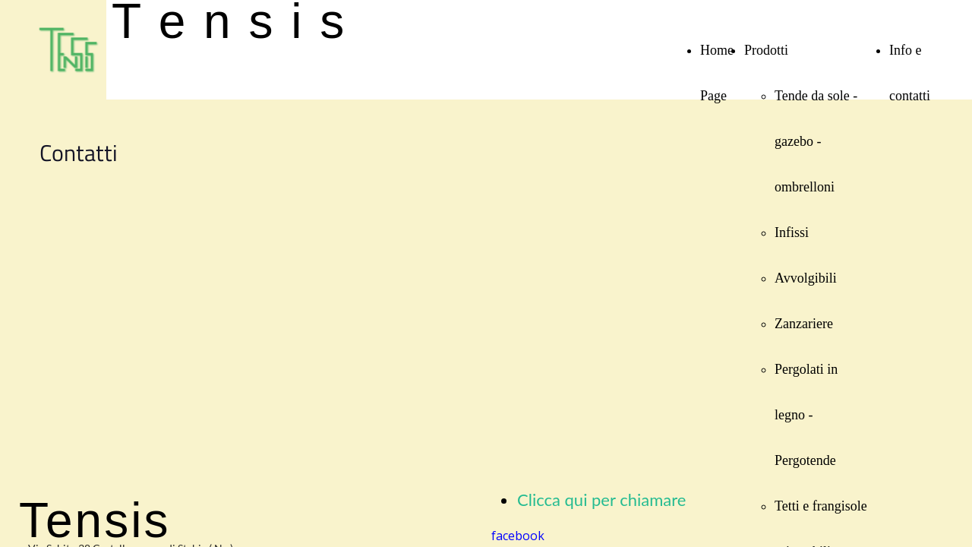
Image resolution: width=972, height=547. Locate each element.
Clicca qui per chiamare (601, 499)
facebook (517, 535)
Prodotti (766, 50)
